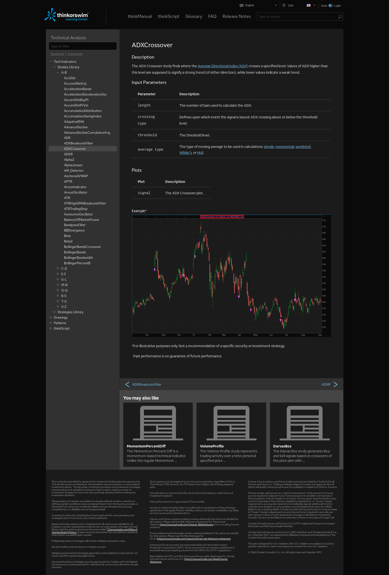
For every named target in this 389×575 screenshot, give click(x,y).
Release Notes (237, 16)
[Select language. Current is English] (259, 5)
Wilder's (185, 152)
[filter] (83, 46)
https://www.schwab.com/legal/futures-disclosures (189, 560)
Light (337, 5)
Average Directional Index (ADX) (223, 66)
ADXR (330, 384)
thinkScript (168, 16)
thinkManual (140, 16)
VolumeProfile (212, 446)
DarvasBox (282, 446)
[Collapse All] (75, 54)
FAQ (212, 16)
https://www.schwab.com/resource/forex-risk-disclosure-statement (194, 538)
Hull (200, 152)
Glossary (193, 16)
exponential (285, 146)
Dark (324, 5)
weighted (302, 146)
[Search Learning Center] (297, 16)
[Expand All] (57, 54)
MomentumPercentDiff (146, 446)
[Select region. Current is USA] (299, 5)
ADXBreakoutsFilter (143, 384)
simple (269, 146)
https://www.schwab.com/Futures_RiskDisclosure (186, 524)
